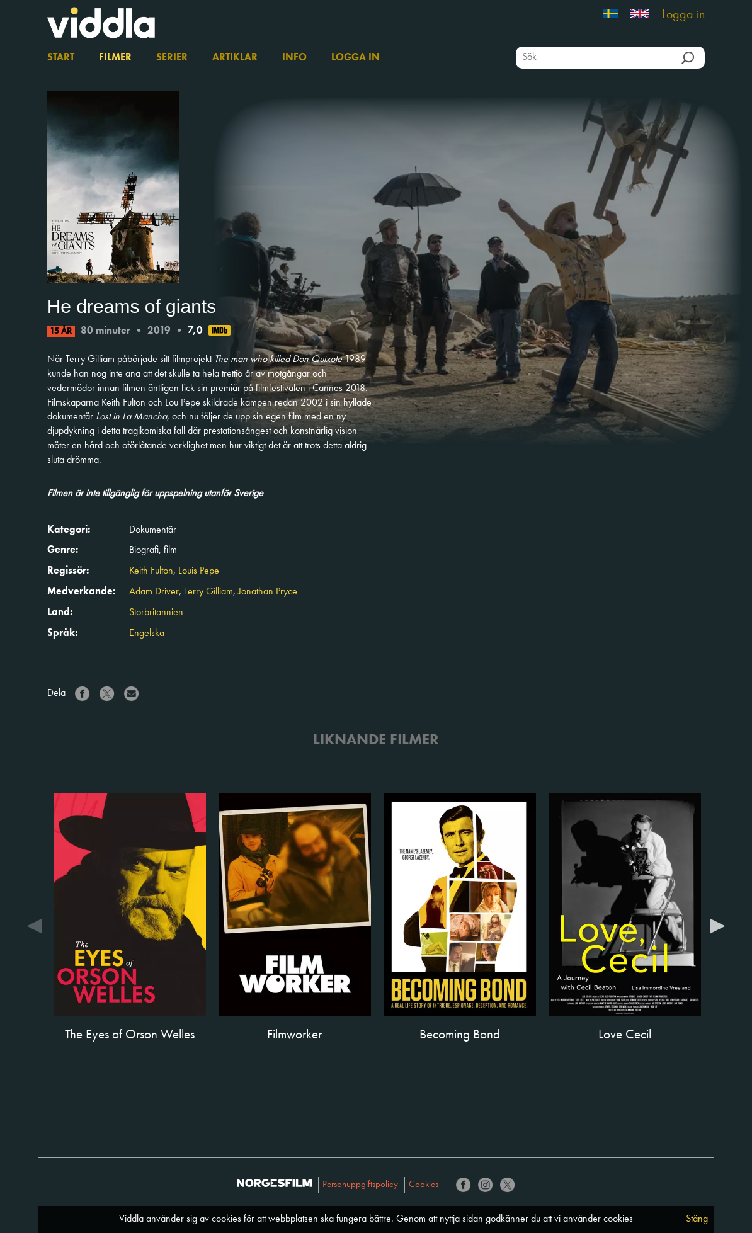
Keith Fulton (151, 571)
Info (294, 58)
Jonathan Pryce (267, 592)
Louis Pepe (198, 571)
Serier (172, 58)
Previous (34, 925)
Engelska (146, 633)
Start (60, 58)
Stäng (697, 1219)
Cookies (423, 1185)
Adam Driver (154, 592)
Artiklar (235, 58)
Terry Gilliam (208, 592)
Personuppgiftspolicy (360, 1185)
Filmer (115, 58)
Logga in (683, 15)
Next (717, 925)
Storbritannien (156, 613)
